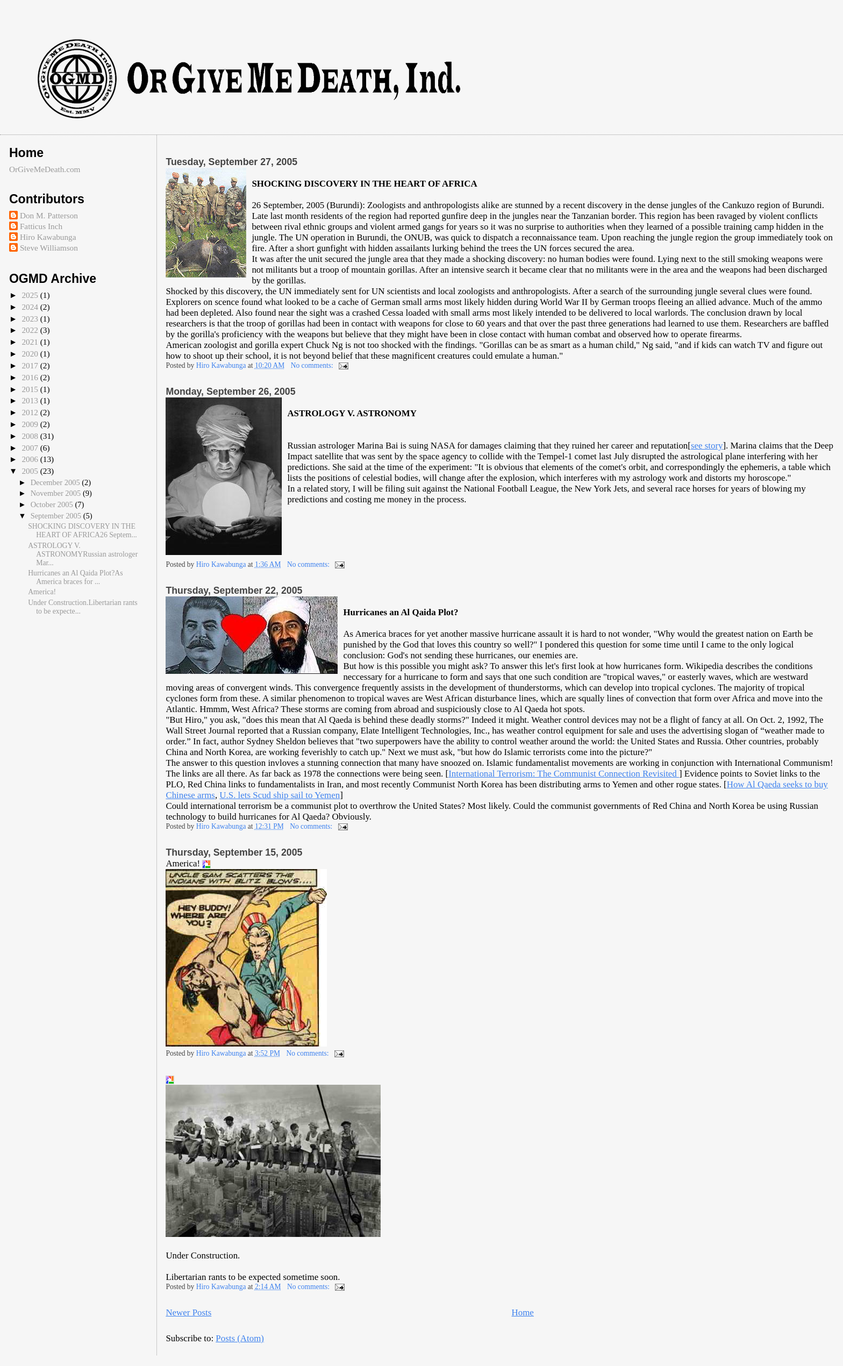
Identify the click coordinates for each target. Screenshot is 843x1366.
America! (43, 592)
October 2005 (53, 504)
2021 (31, 341)
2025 (31, 295)
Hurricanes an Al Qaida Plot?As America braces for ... (75, 577)
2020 (31, 353)
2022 (31, 330)
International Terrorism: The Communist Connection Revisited (563, 774)
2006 (31, 459)
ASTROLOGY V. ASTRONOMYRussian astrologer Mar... (83, 554)
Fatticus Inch (41, 226)
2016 (31, 377)
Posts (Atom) (240, 1338)
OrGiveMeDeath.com (45, 169)
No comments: (313, 365)
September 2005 (57, 515)
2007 (31, 447)
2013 (31, 400)
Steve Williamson (49, 247)
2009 (31, 424)
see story (707, 445)
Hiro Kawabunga (48, 236)
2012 (31, 412)
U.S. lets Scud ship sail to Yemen (279, 795)
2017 (31, 365)
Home (523, 1312)
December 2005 (56, 482)
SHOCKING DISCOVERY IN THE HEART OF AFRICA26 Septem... (82, 530)
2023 (31, 318)
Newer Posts (188, 1312)
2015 (31, 389)
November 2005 (57, 493)
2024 (31, 306)
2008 (31, 435)
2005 (31, 470)
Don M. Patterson (49, 215)
